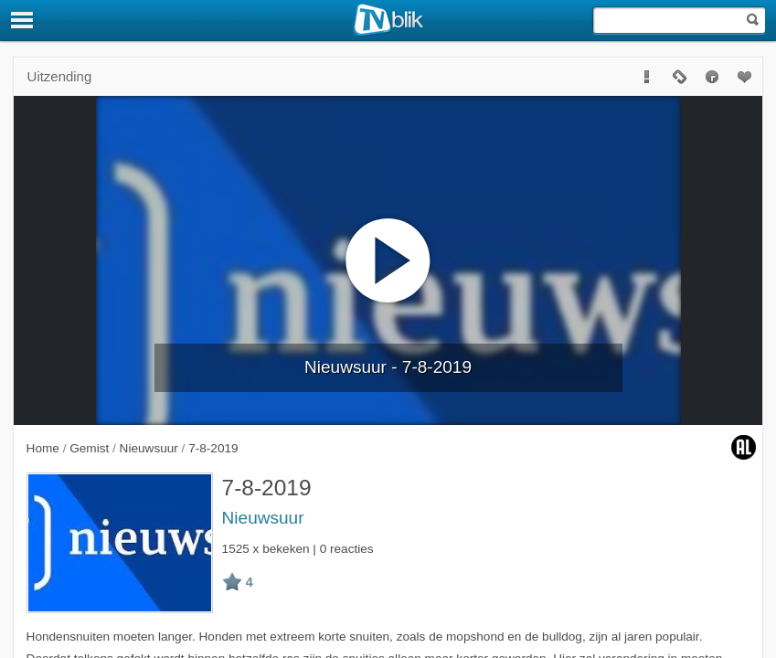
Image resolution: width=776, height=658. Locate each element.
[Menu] (23, 20)
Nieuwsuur (263, 517)
